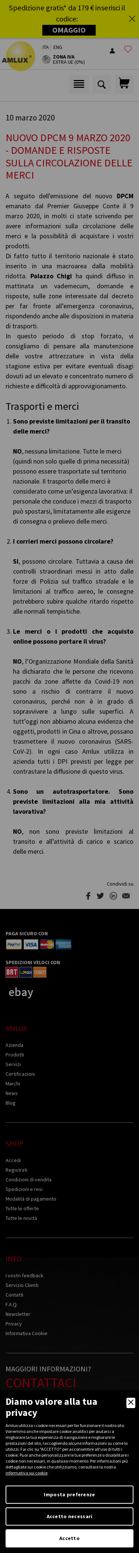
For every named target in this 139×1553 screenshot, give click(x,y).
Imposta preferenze (69, 1494)
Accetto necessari (70, 1516)
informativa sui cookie (26, 1473)
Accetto (69, 1538)
